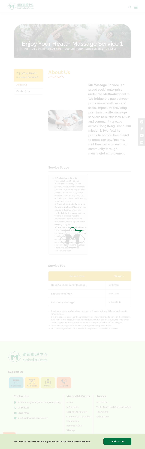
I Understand (117, 441)
